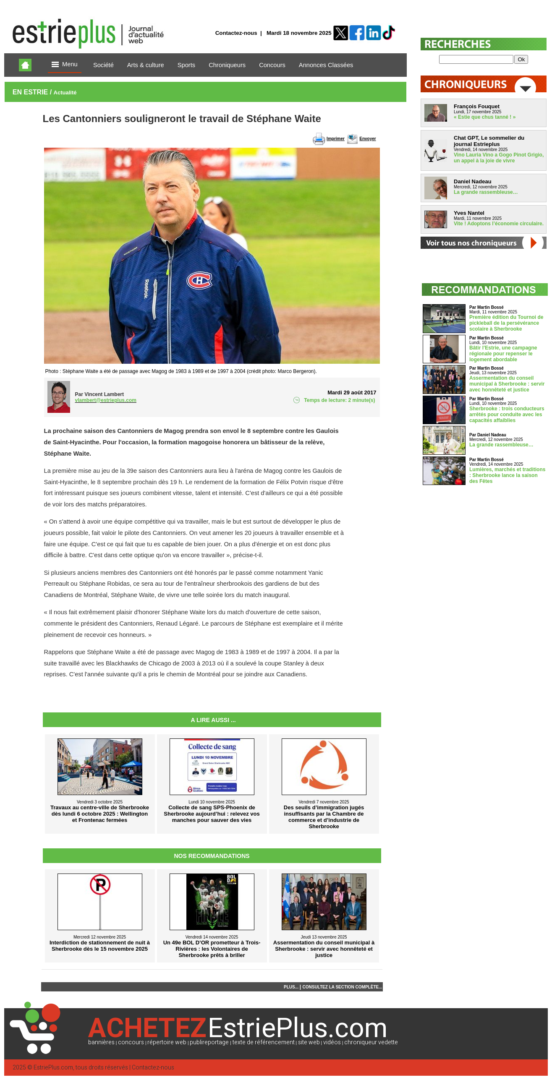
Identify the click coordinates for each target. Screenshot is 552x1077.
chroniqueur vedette (371, 1042)
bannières (101, 1042)
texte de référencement (264, 1042)
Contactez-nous (236, 33)
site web (309, 1042)
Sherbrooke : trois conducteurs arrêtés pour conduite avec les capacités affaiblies (506, 414)
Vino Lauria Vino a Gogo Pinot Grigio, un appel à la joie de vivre (499, 158)
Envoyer (367, 138)
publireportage (209, 1042)
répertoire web (166, 1042)
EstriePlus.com (53, 1067)
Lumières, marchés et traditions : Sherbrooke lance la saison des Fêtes (507, 475)
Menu (64, 65)
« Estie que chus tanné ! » (484, 117)
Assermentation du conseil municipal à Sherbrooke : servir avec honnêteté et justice (506, 384)
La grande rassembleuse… (486, 192)
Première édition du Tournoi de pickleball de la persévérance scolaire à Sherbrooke (506, 323)
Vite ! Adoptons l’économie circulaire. (499, 224)
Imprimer (336, 138)
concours (131, 1042)
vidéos (332, 1042)
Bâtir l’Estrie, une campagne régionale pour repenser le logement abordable (503, 353)
